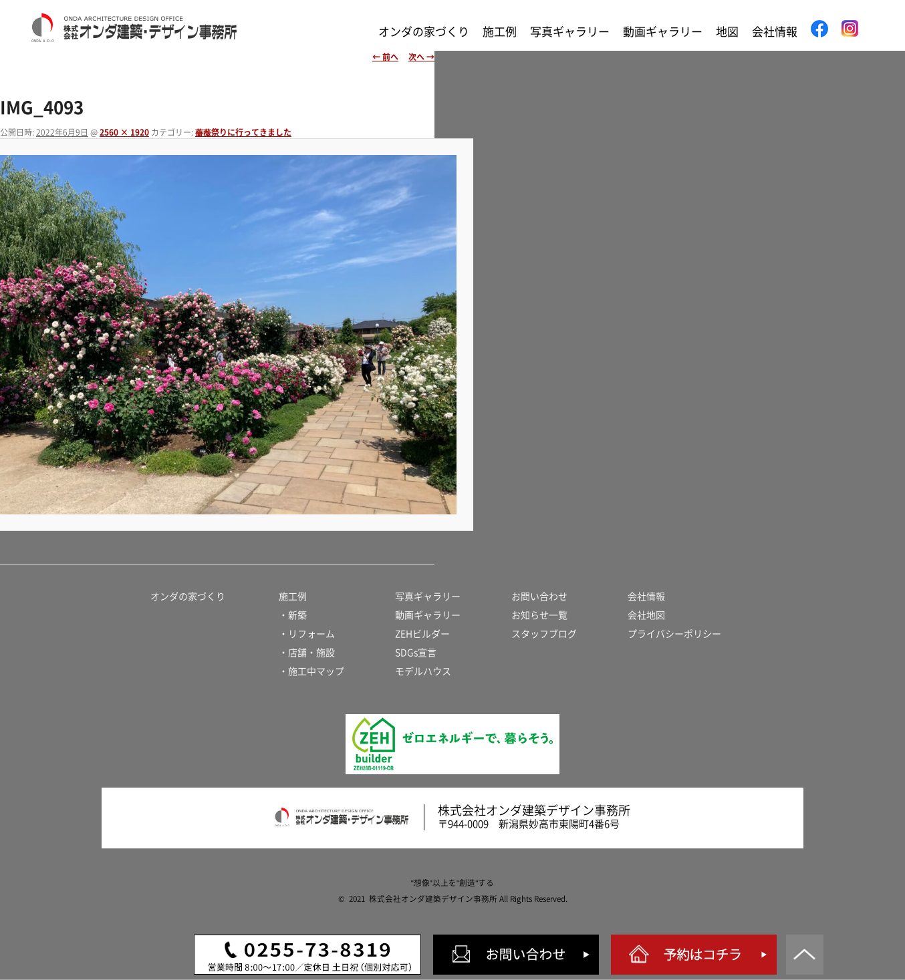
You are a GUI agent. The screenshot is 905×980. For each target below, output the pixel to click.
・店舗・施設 (307, 652)
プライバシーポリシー (674, 634)
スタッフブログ (544, 634)
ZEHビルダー (422, 634)
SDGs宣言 (415, 652)
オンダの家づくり (423, 31)
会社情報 (774, 31)
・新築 (293, 615)
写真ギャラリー (570, 31)
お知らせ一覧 (539, 615)
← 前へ (385, 57)
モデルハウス (423, 671)
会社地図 (646, 615)
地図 (727, 31)
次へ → (421, 57)
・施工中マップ (311, 671)
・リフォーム (307, 634)
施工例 (500, 31)
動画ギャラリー (662, 31)
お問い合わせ (539, 596)
